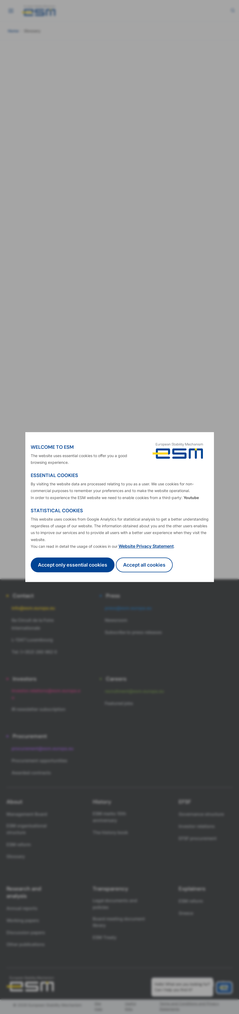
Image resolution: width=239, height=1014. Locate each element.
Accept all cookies (144, 565)
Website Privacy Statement (146, 546)
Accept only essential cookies (72, 565)
